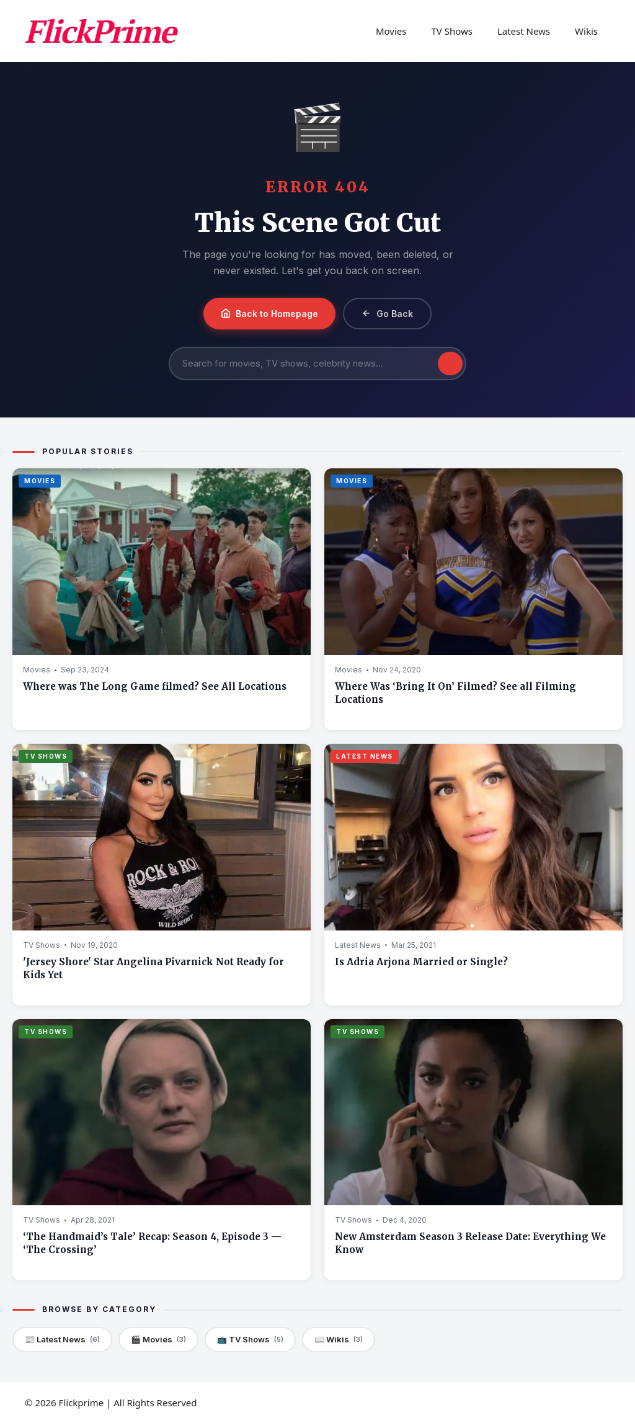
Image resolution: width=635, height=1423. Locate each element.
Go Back (387, 313)
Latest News (523, 31)
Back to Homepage (269, 313)
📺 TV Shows (250, 1339)
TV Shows (452, 31)
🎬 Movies (158, 1339)
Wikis (586, 31)
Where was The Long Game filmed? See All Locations (154, 686)
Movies (391, 31)
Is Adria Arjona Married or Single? (421, 962)
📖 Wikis (338, 1339)
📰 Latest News (62, 1339)
